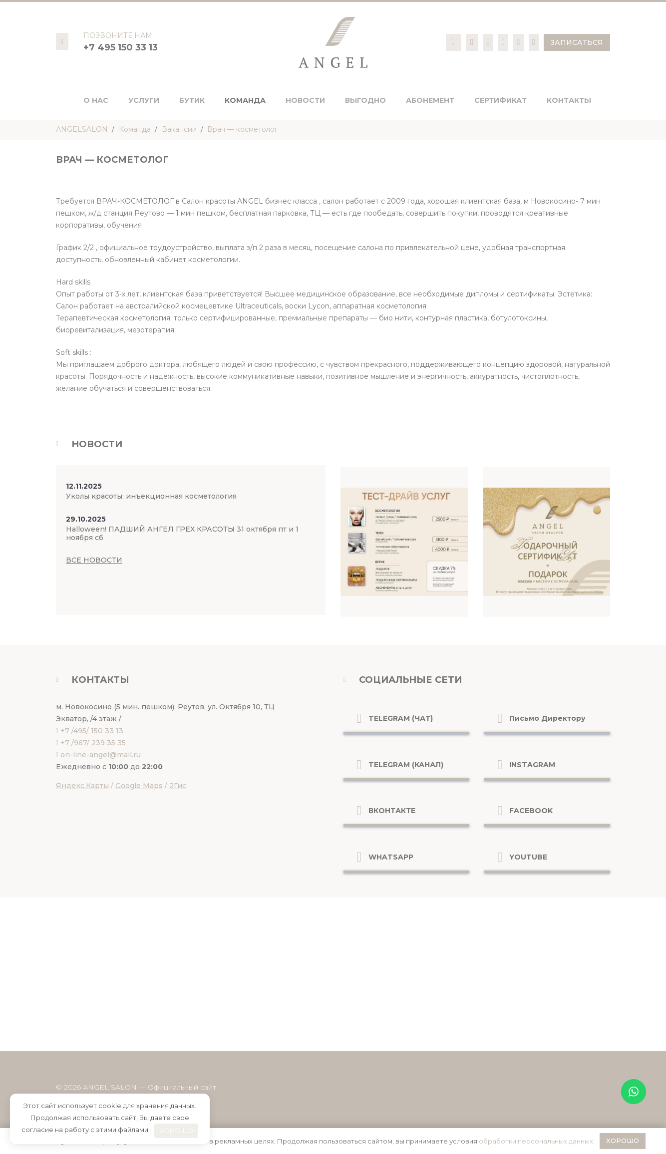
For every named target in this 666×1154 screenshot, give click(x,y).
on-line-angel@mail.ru (100, 754)
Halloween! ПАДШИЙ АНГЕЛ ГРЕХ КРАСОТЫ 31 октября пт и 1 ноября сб (182, 533)
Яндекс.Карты (82, 785)
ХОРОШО (176, 1131)
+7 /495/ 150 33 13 (91, 730)
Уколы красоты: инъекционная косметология (151, 496)
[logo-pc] (333, 42)
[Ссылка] (453, 41)
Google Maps (139, 785)
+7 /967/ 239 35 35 (93, 742)
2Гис (177, 785)
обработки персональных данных (536, 1141)
